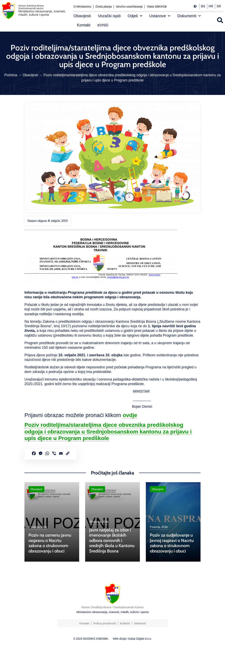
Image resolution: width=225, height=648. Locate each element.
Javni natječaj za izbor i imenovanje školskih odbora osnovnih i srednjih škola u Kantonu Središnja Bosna (111, 540)
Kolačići (125, 623)
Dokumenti (189, 16)
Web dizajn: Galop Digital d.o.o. (132, 638)
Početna (10, 75)
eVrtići (102, 25)
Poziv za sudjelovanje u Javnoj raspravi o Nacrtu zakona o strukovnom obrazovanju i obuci (172, 542)
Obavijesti (82, 16)
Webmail (140, 623)
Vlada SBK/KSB (157, 6)
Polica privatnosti (104, 623)
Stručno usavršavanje (129, 6)
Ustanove (159, 16)
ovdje (130, 415)
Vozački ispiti (109, 16)
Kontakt (84, 25)
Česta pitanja (103, 6)
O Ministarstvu (82, 6)
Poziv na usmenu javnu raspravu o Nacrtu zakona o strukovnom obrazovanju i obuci (49, 542)
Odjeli (135, 16)
